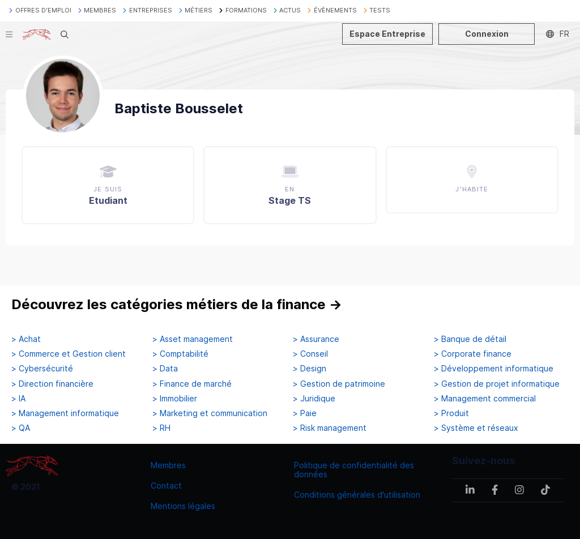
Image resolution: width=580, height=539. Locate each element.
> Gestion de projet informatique (497, 383)
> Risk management (329, 428)
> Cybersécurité (42, 368)
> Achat (26, 339)
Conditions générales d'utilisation (357, 494)
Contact (166, 485)
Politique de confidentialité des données (354, 469)
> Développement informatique (493, 368)
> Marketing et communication (209, 413)
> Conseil (310, 353)
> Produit (451, 413)
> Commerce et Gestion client (68, 353)
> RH (161, 428)
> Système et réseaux (476, 428)
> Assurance (316, 339)
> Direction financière (52, 383)
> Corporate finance (472, 353)
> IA (18, 398)
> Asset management (192, 339)
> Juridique (314, 398)
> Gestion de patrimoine (339, 383)
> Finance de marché (192, 383)
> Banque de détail (470, 339)
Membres (168, 465)
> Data (165, 368)
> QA (20, 428)
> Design (309, 368)
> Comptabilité (180, 353)
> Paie (305, 413)
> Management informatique (65, 413)
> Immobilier (174, 398)
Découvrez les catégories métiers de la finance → (176, 304)
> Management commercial (485, 398)
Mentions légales (183, 506)
